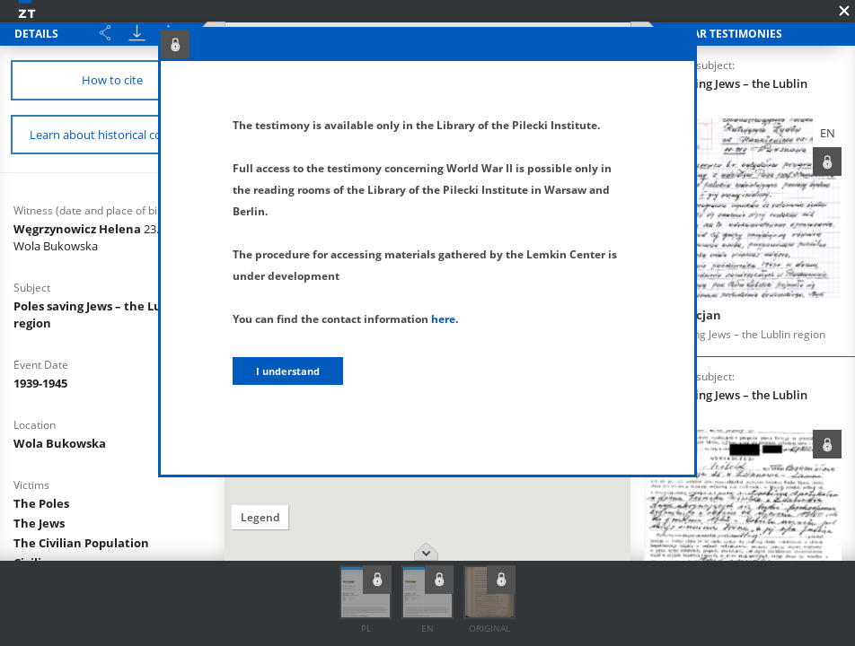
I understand (288, 371)
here (443, 319)
